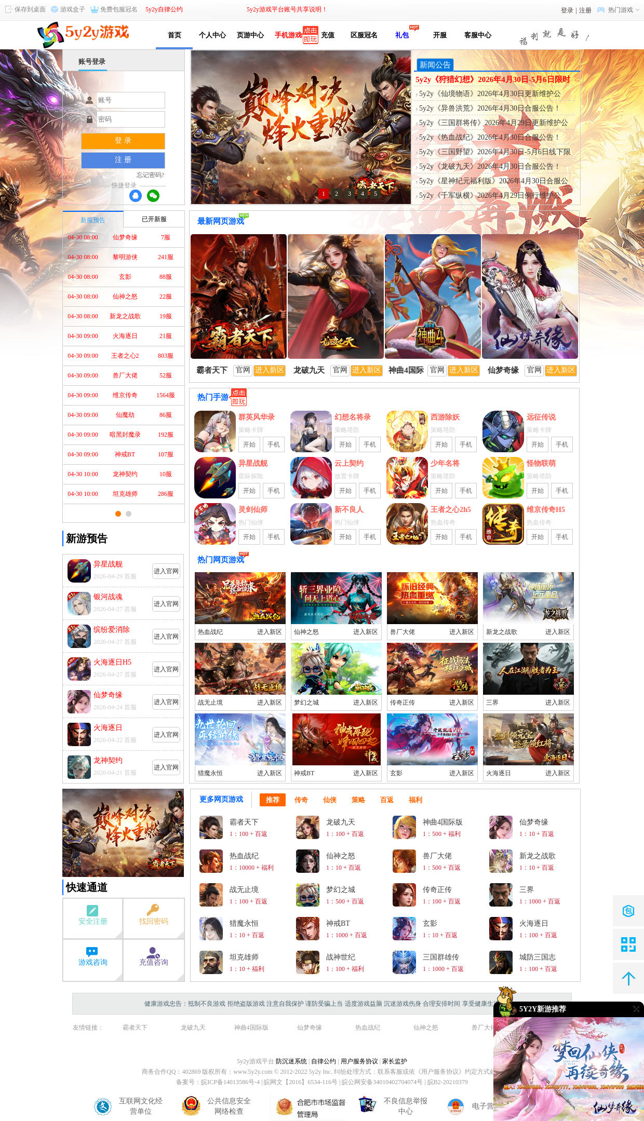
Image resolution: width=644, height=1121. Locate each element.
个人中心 (212, 35)
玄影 (396, 773)
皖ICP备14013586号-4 (230, 1082)
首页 (174, 35)
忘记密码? (150, 175)
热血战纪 (210, 632)
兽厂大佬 (402, 632)
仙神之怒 (306, 632)
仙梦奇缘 (309, 1027)
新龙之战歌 (501, 632)
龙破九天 (193, 1027)
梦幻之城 (306, 702)
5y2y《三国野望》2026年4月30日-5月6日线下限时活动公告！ (495, 152)
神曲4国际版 (251, 1027)
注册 (585, 10)
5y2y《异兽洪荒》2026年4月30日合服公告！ (490, 108)
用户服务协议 (359, 1061)
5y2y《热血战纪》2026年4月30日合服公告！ (490, 137)
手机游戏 (288, 35)
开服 (440, 35)
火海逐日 (498, 773)
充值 (325, 35)
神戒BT (304, 773)
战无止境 (210, 702)
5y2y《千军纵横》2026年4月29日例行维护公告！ (490, 196)
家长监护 (394, 1061)
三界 (492, 702)
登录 (567, 10)
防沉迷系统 (291, 1061)
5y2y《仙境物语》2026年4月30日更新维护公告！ (490, 94)
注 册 (123, 160)
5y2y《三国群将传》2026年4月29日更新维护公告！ (493, 123)
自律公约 (323, 1061)
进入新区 (269, 632)
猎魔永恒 (210, 773)
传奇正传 (402, 702)
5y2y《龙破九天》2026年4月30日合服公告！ (490, 166)
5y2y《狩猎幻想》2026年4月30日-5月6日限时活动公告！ (492, 80)
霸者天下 (135, 1027)
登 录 (123, 140)
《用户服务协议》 (440, 1071)
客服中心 (477, 35)
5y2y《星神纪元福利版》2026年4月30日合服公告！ (493, 181)
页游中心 (250, 35)
